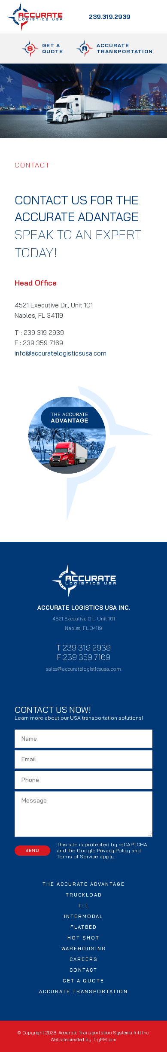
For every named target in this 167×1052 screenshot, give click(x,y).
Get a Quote (83, 981)
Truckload (84, 895)
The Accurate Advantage (84, 884)
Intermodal (83, 916)
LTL (84, 906)
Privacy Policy (113, 850)
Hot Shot (83, 938)
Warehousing (83, 949)
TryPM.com (104, 1040)
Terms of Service (77, 856)
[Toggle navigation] (149, 16)
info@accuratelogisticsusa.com (61, 353)
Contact (83, 970)
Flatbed (83, 927)
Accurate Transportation (83, 991)
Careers (84, 959)
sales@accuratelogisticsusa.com (83, 669)
